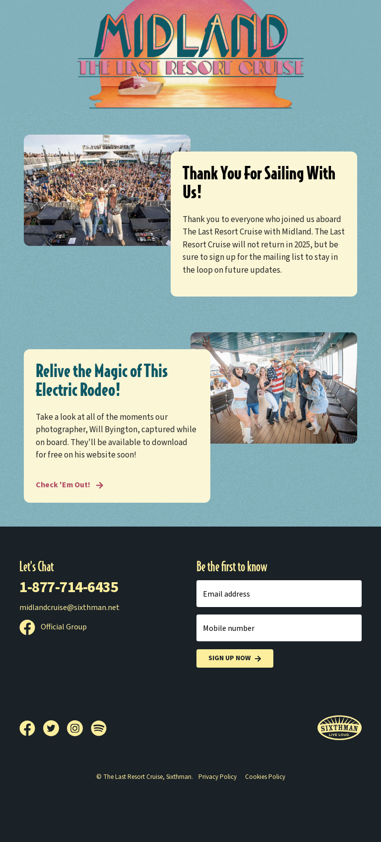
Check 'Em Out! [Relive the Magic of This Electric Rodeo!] (70, 484)
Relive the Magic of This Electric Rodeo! (102, 380)
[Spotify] (99, 728)
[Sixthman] (340, 728)
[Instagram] (79, 728)
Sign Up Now (234, 658)
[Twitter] (55, 728)
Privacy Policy (217, 776)
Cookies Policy (265, 776)
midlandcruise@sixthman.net (69, 607)
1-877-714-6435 (68, 587)
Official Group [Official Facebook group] (53, 626)
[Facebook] (31, 728)
